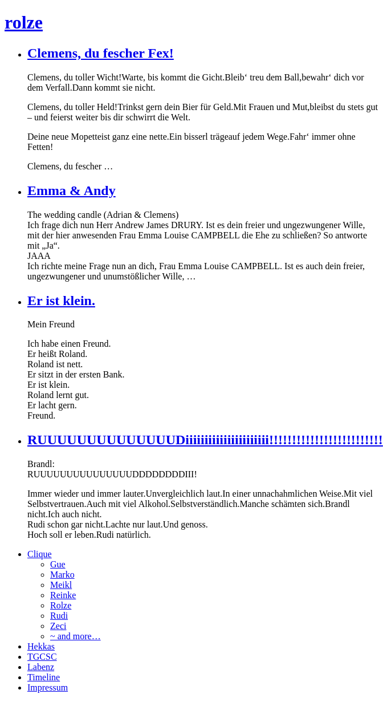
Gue (58, 564)
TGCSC (42, 657)
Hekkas (41, 646)
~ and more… (75, 636)
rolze (24, 22)
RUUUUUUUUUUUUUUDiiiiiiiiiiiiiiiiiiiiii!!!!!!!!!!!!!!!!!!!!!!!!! (205, 439)
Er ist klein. (61, 300)
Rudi (59, 615)
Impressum (47, 687)
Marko (62, 574)
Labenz (40, 667)
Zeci (58, 626)
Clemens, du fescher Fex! (100, 53)
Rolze (60, 605)
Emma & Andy (71, 190)
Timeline (43, 677)
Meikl (61, 585)
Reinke (63, 595)
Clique (39, 554)
